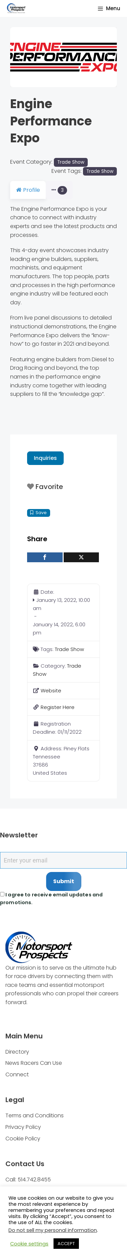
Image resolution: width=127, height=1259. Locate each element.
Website (51, 699)
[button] (18, 57)
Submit (63, 890)
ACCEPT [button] (66, 1243)
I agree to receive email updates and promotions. (51, 907)
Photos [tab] (68, 190)
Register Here (58, 715)
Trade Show (70, 162)
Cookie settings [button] (29, 1244)
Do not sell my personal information (52, 1230)
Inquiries (45, 467)
